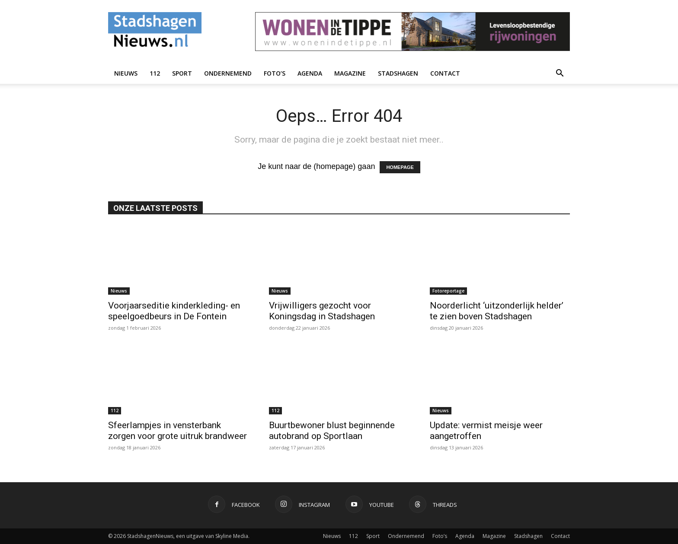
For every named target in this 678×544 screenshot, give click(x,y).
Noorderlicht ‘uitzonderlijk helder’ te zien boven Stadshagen (496, 310)
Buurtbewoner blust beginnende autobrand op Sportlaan (332, 430)
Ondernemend (228, 73)
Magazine (350, 73)
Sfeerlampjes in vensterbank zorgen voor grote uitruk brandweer (177, 430)
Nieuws (126, 73)
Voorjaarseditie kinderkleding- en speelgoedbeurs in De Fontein (174, 310)
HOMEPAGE (399, 167)
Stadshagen (398, 73)
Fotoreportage (448, 291)
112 (155, 73)
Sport (182, 73)
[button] (559, 73)
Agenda (309, 73)
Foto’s (274, 73)
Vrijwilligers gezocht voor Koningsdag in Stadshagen (322, 310)
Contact (445, 73)
